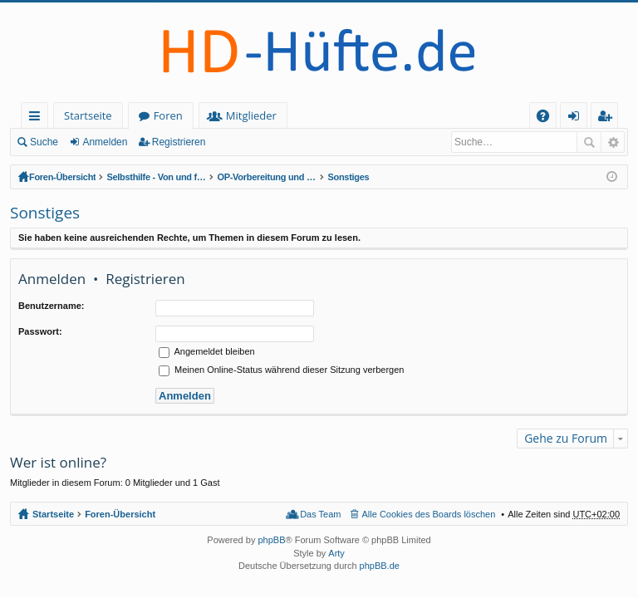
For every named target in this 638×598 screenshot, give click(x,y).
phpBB (271, 540)
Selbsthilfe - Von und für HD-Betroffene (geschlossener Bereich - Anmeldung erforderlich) (156, 177)
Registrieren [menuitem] (608, 118)
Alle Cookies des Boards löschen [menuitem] (429, 514)
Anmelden (104, 142)
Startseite (88, 115)
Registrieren (179, 142)
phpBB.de (380, 566)
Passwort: (40, 331)
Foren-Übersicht (62, 177)
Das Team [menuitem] (320, 514)
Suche (44, 142)
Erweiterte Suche (612, 142)
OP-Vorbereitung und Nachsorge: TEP (267, 177)
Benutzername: (51, 306)
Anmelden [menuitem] (578, 118)
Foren (168, 115)
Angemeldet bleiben (207, 351)
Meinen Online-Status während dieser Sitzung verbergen (281, 370)
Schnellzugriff (37, 118)
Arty (336, 553)
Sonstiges (348, 177)
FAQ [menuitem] (548, 118)
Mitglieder (251, 115)
